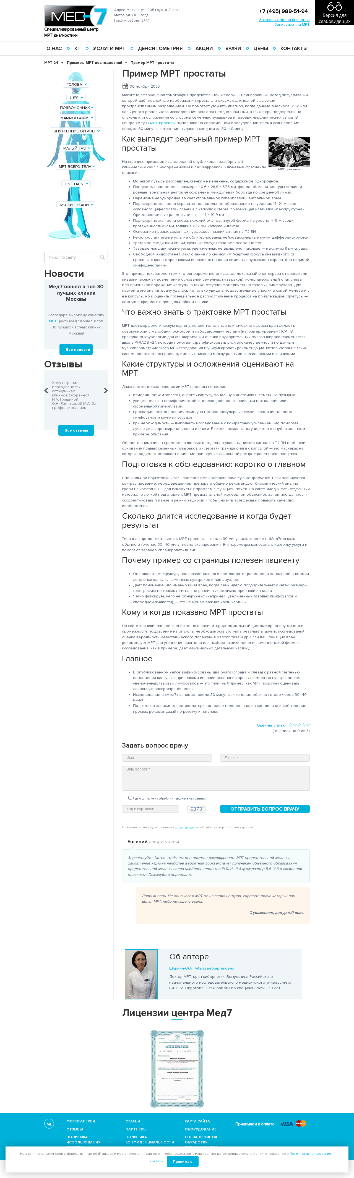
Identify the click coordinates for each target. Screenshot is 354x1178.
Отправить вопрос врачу (265, 809)
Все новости (78, 349)
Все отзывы (76, 430)
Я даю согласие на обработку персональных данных (166, 798)
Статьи (133, 1121)
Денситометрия (160, 48)
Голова (77, 84)
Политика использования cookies (83, 1142)
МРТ (53, 321)
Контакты (294, 48)
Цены (261, 48)
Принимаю (182, 1161)
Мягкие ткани (77, 205)
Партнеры (136, 1129)
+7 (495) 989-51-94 (283, 11)
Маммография (77, 118)
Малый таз (77, 148)
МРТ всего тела (77, 166)
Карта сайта (197, 1121)
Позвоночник (77, 107)
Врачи (233, 48)
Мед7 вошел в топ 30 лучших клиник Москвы (76, 293)
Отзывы (74, 1129)
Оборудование (201, 1129)
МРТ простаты (163, 123)
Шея (77, 97)
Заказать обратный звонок (284, 19)
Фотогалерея (80, 1121)
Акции (204, 48)
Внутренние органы (77, 131)
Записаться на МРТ (292, 24)
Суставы (77, 184)
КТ (77, 48)
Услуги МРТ (109, 48)
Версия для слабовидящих (334, 18)
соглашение (184, 827)
